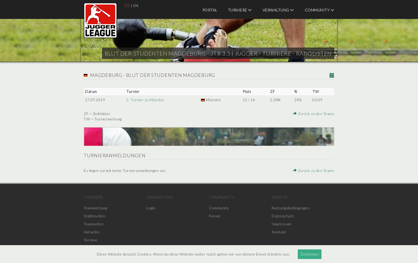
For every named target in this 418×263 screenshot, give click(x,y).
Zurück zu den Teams (314, 113)
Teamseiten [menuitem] (93, 224)
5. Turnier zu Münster (145, 99)
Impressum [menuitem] (281, 224)
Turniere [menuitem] (240, 10)
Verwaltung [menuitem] (278, 10)
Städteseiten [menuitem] (94, 216)
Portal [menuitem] (209, 10)
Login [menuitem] (151, 208)
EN (135, 5)
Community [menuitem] (320, 10)
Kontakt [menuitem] (279, 232)
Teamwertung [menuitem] (95, 208)
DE (127, 5)
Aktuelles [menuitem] (92, 232)
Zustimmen (309, 254)
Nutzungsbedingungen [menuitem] (291, 208)
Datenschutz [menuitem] (283, 216)
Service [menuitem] (280, 197)
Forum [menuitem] (214, 216)
